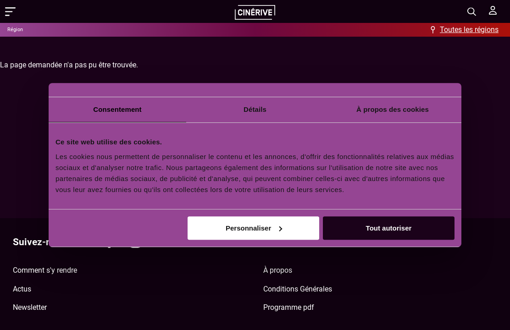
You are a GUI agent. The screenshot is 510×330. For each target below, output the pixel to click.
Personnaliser (254, 228)
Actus (22, 289)
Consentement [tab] (117, 109)
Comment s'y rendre (45, 270)
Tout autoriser (389, 228)
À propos (277, 270)
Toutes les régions (469, 29)
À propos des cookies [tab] (392, 109)
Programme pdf (288, 307)
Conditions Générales (297, 289)
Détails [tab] (255, 109)
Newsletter (30, 307)
